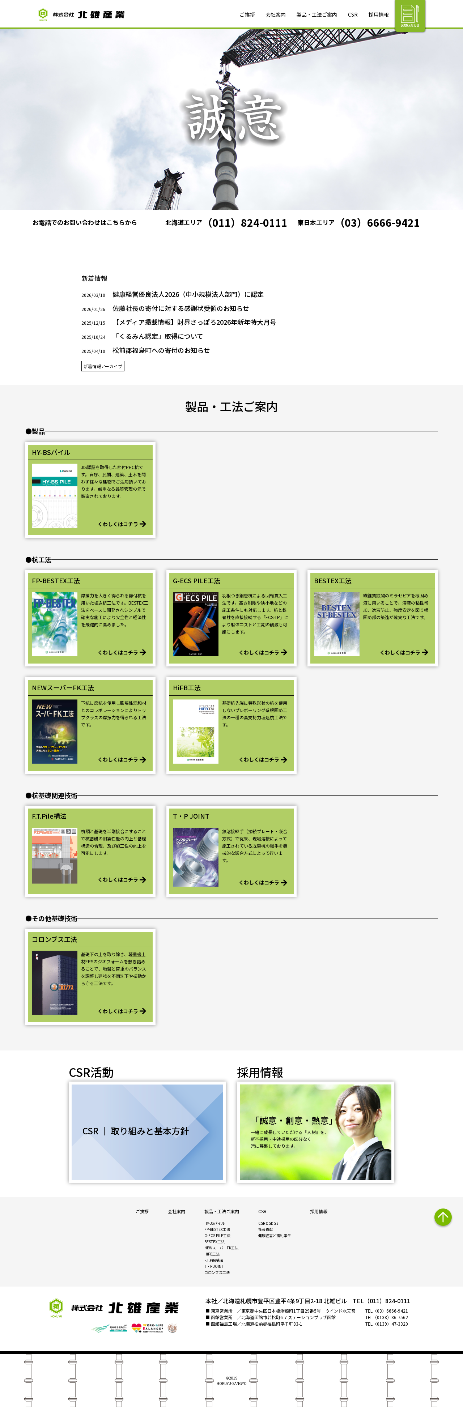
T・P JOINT (214, 1266)
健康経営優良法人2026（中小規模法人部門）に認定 (188, 294)
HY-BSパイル (214, 1223)
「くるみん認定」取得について (157, 336)
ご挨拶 (247, 14)
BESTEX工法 (214, 1241)
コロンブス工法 (217, 1272)
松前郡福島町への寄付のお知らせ (161, 350)
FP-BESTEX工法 (217, 1229)
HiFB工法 (212, 1254)
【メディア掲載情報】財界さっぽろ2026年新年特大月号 (194, 322)
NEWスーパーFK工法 (221, 1247)
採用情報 (379, 14)
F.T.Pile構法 (213, 1260)
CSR (353, 14)
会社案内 (276, 14)
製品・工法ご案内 (317, 14)
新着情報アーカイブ (103, 366)
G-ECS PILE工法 (217, 1235)
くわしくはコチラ (118, 524)
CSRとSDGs (268, 1223)
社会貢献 (265, 1229)
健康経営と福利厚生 (274, 1235)
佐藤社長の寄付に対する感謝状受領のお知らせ (180, 308)
